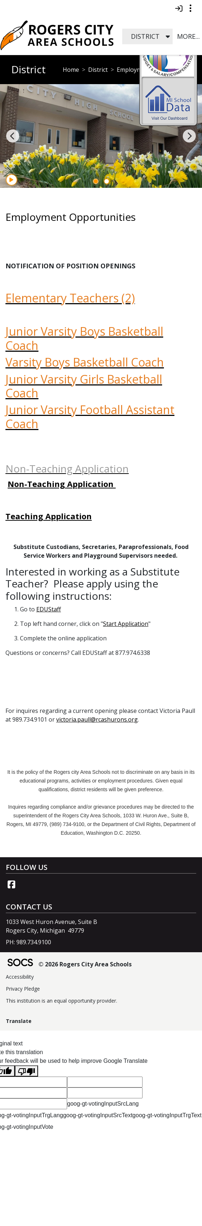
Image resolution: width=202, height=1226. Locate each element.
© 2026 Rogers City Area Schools (85, 964)
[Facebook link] (11, 884)
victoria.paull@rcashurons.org (97, 719)
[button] (168, 36)
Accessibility (20, 976)
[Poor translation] (26, 1071)
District (98, 70)
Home (71, 70)
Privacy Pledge (23, 988)
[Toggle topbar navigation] (190, 8)
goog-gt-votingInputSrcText (97, 1115)
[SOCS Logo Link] (20, 963)
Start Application (125, 624)
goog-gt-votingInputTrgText (167, 1115)
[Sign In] (178, 8)
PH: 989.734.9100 (28, 942)
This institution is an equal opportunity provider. (61, 1000)
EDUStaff (48, 609)
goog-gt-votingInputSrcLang (103, 1104)
